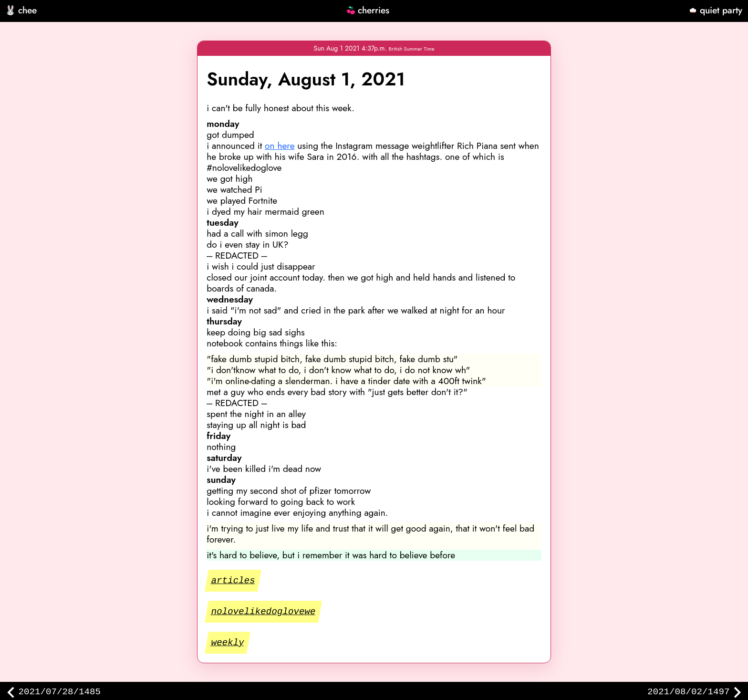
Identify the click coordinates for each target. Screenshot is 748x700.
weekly (228, 642)
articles (233, 580)
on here (279, 145)
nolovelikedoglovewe (263, 611)
